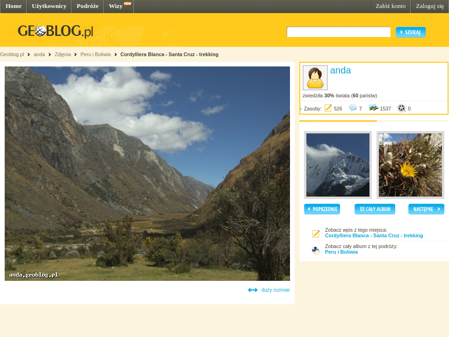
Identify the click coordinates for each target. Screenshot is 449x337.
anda (39, 54)
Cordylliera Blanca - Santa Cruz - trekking (170, 54)
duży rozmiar (275, 290)
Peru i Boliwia (95, 54)
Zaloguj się (430, 5)
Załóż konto (391, 5)
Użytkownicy (49, 5)
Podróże (88, 5)
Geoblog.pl (12, 54)
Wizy (116, 5)
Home (14, 5)
